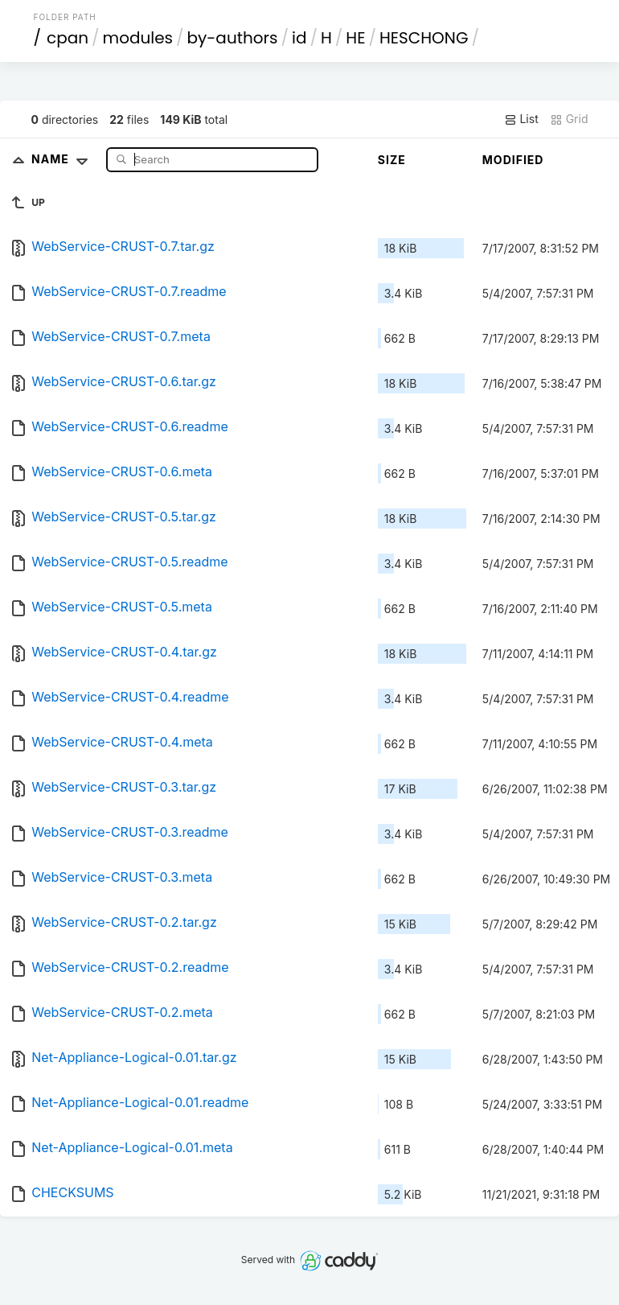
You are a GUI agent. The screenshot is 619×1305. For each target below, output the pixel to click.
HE (355, 38)
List (521, 119)
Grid (569, 119)
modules (138, 38)
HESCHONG (423, 38)
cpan (67, 38)
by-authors (232, 38)
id (299, 38)
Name (63, 159)
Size (392, 160)
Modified (513, 160)
